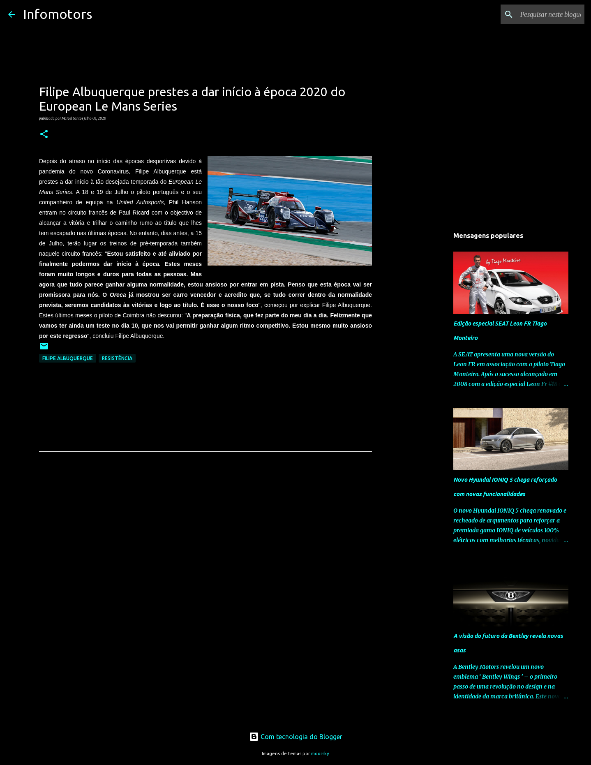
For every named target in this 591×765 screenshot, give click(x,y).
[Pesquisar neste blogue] (541, 14)
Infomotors (57, 14)
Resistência (117, 358)
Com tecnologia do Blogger (295, 736)
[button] (44, 134)
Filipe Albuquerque (67, 358)
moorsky (320, 753)
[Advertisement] (205, 534)
